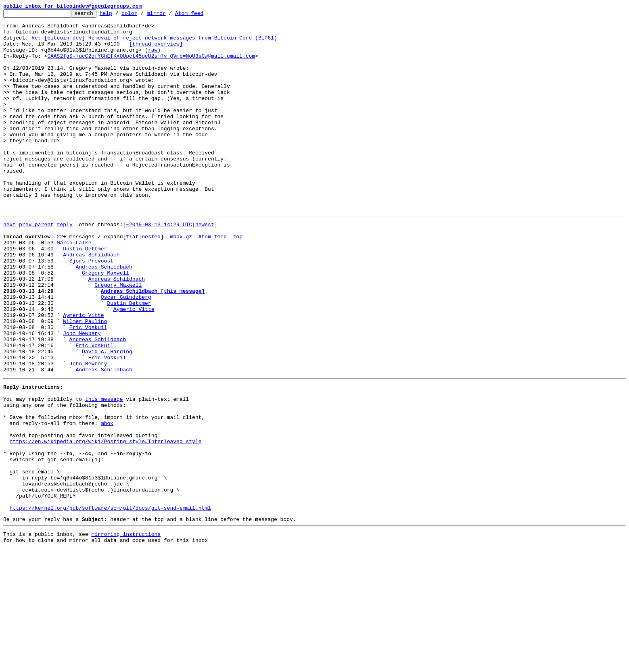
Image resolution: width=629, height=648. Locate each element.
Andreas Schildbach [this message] (153, 345)
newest (204, 265)
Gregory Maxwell (105, 323)
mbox (107, 501)
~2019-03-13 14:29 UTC (159, 265)
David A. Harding (107, 417)
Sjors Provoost (91, 309)
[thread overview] (156, 50)
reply (65, 265)
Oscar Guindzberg (126, 352)
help (118, 15)
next (9, 265)
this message (104, 472)
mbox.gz (181, 279)
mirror (168, 15)
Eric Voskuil (88, 388)
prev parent (36, 265)
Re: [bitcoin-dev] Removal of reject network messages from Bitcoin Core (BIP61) (154, 43)
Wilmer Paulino (85, 381)
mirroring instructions (126, 631)
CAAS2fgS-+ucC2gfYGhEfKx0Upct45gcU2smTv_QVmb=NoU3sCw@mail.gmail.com (151, 65)
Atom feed (202, 15)
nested (151, 279)
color (142, 15)
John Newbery (82, 396)
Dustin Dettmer (85, 294)
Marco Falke (74, 287)
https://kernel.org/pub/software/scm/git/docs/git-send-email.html (110, 603)
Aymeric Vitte (133, 367)
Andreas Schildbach (91, 301)
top (237, 279)
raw (152, 58)
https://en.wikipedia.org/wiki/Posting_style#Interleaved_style (106, 523)
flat (132, 279)
